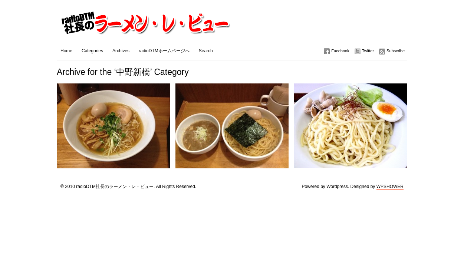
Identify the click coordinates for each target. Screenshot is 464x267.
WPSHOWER (390, 186)
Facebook (340, 51)
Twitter (368, 51)
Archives (120, 50)
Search (206, 50)
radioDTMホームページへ (164, 50)
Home (66, 50)
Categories (92, 50)
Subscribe (395, 51)
